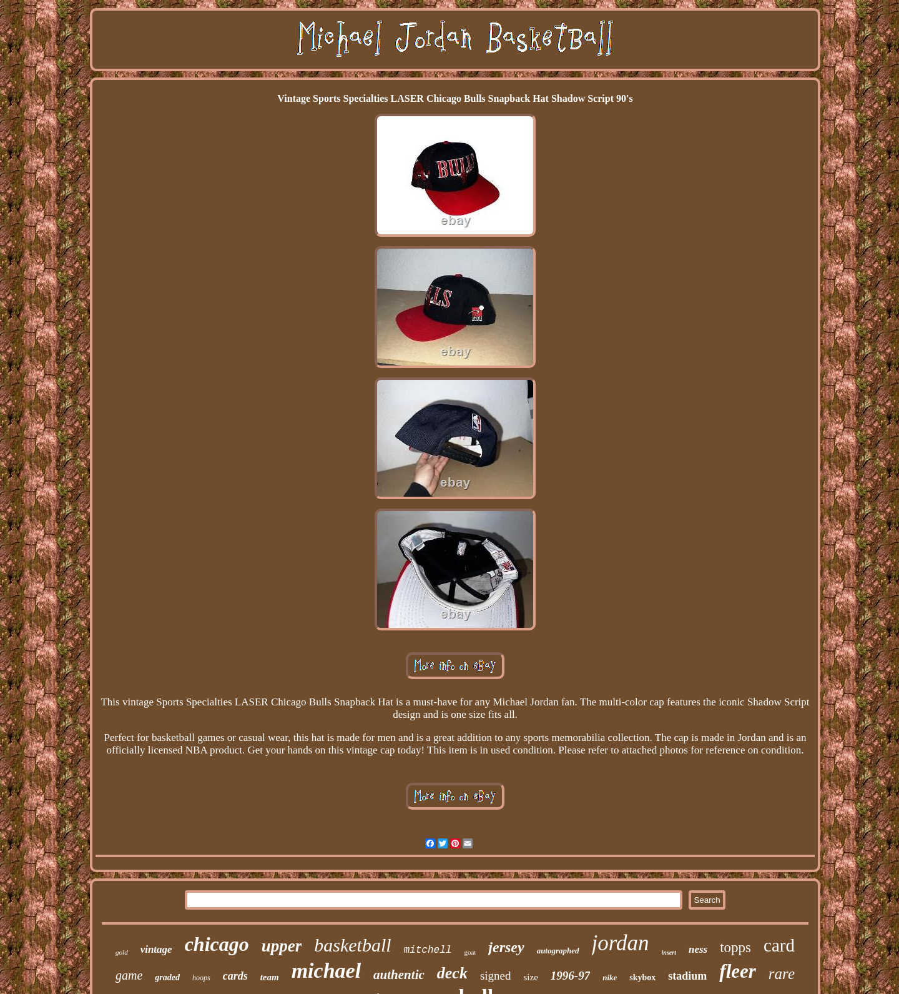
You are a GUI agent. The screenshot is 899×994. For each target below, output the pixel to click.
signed (495, 975)
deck (452, 973)
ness (698, 949)
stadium (687, 976)
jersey (506, 947)
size (531, 977)
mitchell (428, 950)
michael (326, 970)
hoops (201, 977)
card (779, 945)
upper (282, 946)
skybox (642, 977)
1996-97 (570, 975)
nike (609, 977)
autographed (558, 950)
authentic (399, 974)
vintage (156, 949)
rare (782, 973)
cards (235, 976)
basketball (352, 945)
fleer (737, 971)
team (269, 977)
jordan (620, 943)
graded (167, 977)
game (128, 975)
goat (470, 952)
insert (669, 952)
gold (121, 952)
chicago (217, 944)
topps (735, 947)
